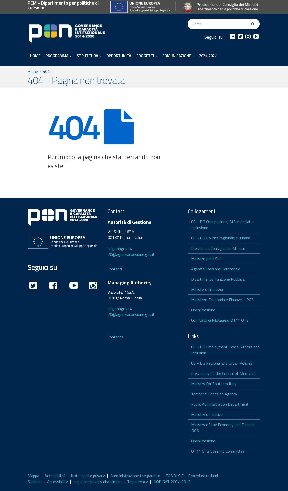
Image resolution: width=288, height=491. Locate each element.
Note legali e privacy (88, 476)
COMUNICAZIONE (176, 56)
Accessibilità (55, 476)
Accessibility (57, 482)
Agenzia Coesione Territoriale (215, 269)
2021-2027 (208, 56)
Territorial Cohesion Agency (214, 394)
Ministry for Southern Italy (213, 384)
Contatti (115, 269)
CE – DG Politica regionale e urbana (220, 238)
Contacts (115, 337)
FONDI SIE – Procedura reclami (192, 476)
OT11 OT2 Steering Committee (218, 451)
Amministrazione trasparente (135, 476)
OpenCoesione (203, 310)
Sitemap (35, 482)
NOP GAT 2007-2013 (171, 482)
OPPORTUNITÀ (118, 56)
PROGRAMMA (57, 56)
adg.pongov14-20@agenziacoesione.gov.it (131, 251)
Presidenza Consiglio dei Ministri (218, 248)
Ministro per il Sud (206, 259)
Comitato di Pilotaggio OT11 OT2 (220, 320)
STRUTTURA (87, 56)
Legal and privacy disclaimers (97, 482)
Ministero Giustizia (207, 289)
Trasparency (137, 482)
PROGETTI (145, 56)
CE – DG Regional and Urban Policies (221, 363)
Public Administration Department (220, 404)
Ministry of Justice (207, 414)
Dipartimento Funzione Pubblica (218, 279)
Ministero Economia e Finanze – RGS (222, 300)
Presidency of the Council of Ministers (223, 373)
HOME (35, 56)
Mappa (33, 476)
